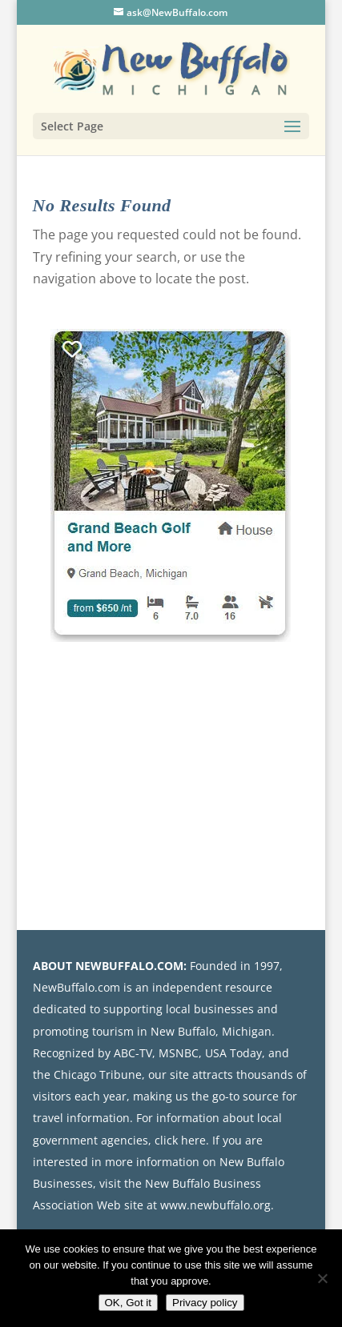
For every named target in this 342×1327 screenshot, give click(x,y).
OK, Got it (128, 1303)
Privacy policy (204, 1303)
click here (180, 1140)
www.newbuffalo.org (215, 1205)
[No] (322, 1278)
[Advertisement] (190, 781)
